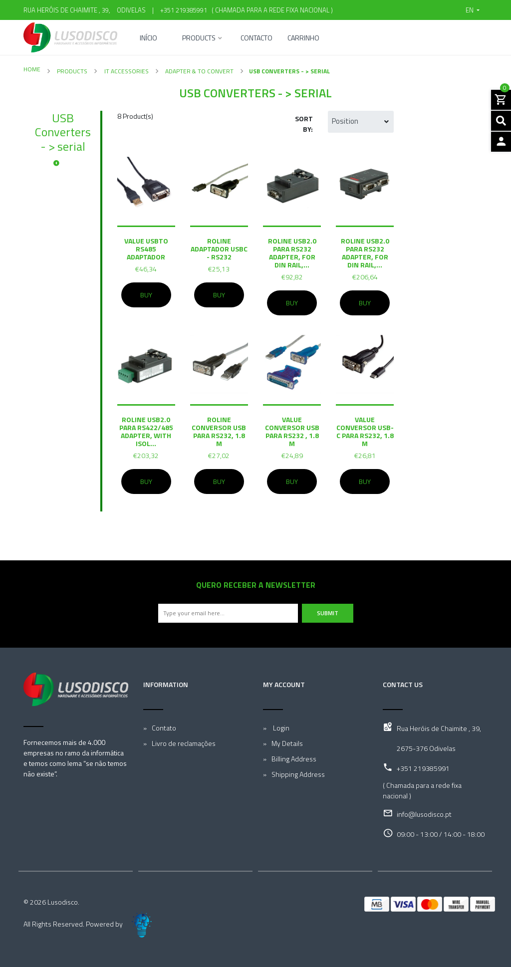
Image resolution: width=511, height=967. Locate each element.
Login (280, 728)
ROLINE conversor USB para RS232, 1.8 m (219, 431)
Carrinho (303, 38)
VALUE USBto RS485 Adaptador (146, 249)
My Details (287, 743)
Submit (327, 613)
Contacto (256, 38)
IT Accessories (126, 71)
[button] (473, 10)
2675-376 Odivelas (426, 748)
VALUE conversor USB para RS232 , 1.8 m (292, 431)
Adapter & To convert (199, 71)
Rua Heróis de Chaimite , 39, (439, 728)
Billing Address (293, 758)
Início (148, 38)
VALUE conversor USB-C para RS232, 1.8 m (365, 431)
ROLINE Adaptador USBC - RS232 (219, 249)
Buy (146, 295)
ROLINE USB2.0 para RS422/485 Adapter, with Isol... (146, 431)
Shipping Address (298, 774)
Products (199, 38)
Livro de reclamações (184, 743)
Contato (164, 728)
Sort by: (304, 123)
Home (31, 69)
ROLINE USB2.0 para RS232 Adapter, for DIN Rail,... (292, 253)
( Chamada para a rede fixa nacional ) (271, 10)
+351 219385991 (183, 10)
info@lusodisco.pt (424, 814)
